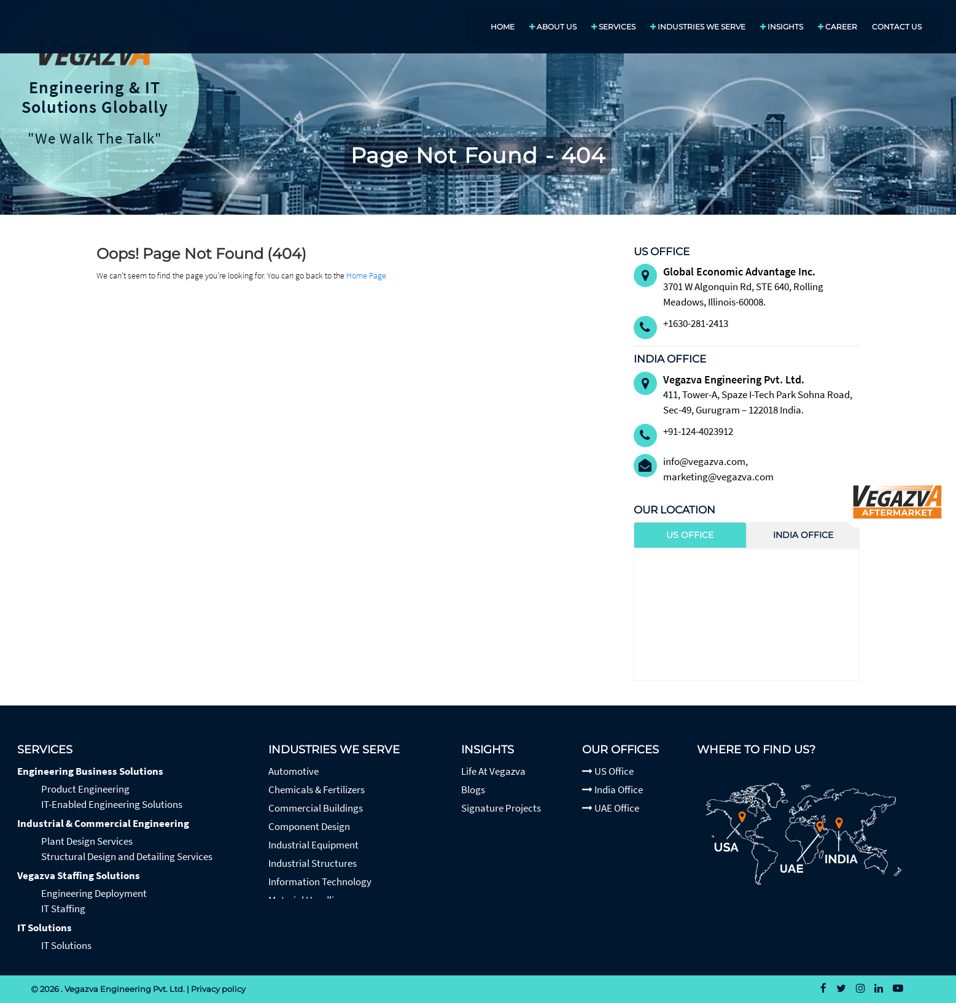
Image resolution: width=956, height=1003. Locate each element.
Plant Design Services (87, 841)
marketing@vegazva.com (718, 476)
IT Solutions (44, 927)
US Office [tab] (689, 534)
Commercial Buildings (315, 808)
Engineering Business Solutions (90, 771)
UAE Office (610, 808)
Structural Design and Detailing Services (126, 856)
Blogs (473, 789)
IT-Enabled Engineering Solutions (111, 804)
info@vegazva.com (704, 461)
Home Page (366, 275)
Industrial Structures (312, 863)
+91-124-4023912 (698, 431)
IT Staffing (63, 908)
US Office (608, 771)
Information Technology (319, 881)
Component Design (309, 826)
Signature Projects (501, 808)
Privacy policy (218, 989)
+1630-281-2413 (695, 323)
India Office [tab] (803, 534)
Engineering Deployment (94, 893)
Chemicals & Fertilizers (316, 789)
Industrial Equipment (313, 844)
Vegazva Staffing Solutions (78, 875)
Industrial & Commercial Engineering (103, 823)
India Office (612, 789)
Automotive (293, 771)
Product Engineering (85, 789)
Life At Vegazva (493, 771)
